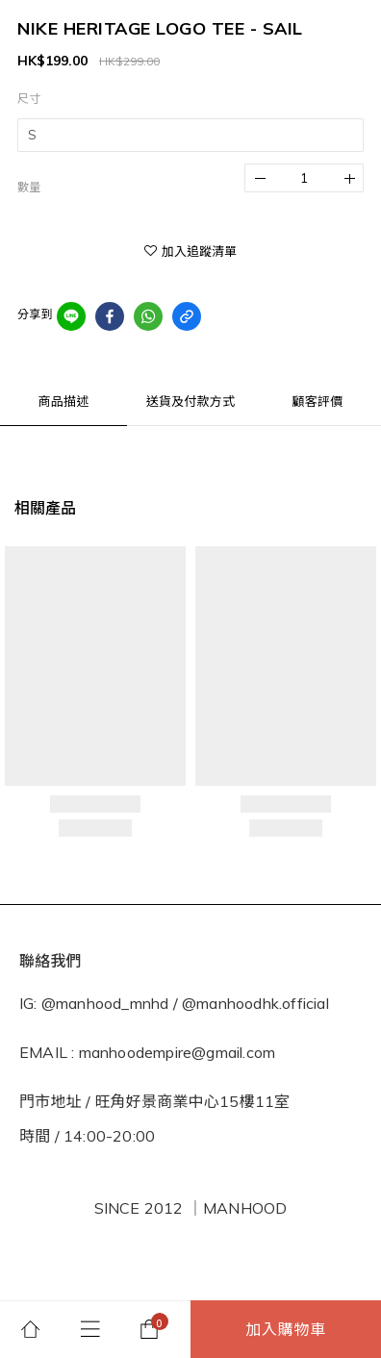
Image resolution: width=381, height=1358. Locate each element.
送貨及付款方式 (190, 401)
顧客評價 (317, 401)
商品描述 (63, 401)
